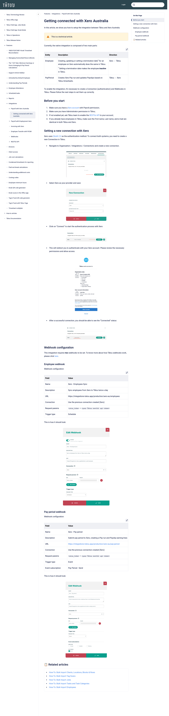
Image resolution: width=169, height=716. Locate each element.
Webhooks (14, 136)
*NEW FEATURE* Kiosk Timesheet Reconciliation (20, 52)
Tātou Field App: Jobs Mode (15, 25)
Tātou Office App (12, 20)
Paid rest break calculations (18, 167)
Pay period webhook (142, 36)
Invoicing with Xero (17, 126)
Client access (13, 152)
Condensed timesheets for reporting (21, 162)
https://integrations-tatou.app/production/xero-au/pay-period (93, 544)
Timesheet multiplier (16, 208)
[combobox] (147, 4)
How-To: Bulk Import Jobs (60, 680)
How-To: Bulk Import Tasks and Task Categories (69, 683)
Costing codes (14, 177)
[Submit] (134, 5)
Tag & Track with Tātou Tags (18, 203)
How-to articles (11, 213)
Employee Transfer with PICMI (21, 131)
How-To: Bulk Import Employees (62, 687)
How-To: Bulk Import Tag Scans (62, 676)
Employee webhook (141, 32)
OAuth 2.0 (57, 136)
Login (123, 4)
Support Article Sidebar (17, 73)
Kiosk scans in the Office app (18, 193)
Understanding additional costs (19, 172)
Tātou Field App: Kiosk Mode (16, 30)
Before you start (138, 20)
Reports (11, 98)
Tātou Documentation (13, 218)
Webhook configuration (141, 28)
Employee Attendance (16, 88)
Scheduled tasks (14, 93)
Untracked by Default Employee (19, 78)
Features (9, 45)
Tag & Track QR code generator (19, 198)
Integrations (13, 103)
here (56, 356)
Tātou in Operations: (13, 35)
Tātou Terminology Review (15, 15)
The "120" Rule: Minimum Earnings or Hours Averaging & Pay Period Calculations (21, 65)
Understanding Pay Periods (18, 83)
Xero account (73, 108)
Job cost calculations (16, 157)
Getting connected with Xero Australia (23, 115)
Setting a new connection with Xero (145, 24)
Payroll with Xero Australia (20, 108)
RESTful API (15, 142)
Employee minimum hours (18, 183)
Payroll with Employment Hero (21, 121)
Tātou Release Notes (13, 40)
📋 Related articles (139, 40)
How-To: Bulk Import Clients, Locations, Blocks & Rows (72, 672)
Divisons (11, 147)
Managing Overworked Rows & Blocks (22, 58)
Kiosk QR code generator (17, 188)
